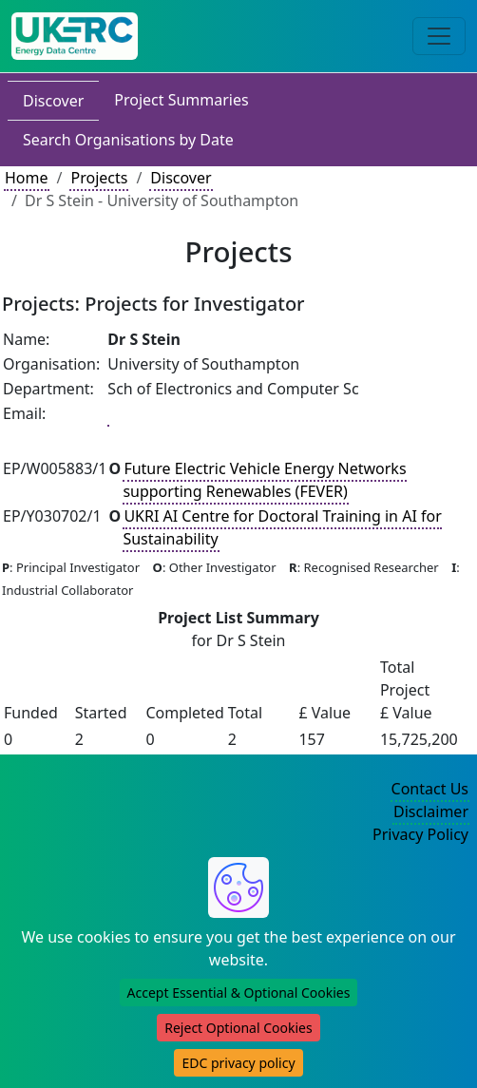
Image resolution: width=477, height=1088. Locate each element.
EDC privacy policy (238, 1063)
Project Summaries (181, 99)
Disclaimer (430, 811)
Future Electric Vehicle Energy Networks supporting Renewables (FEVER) (264, 480)
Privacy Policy (420, 834)
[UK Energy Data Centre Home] (74, 36)
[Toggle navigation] (439, 36)
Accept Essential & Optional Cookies (239, 992)
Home (26, 177)
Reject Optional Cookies (238, 1028)
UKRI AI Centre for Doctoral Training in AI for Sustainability (282, 527)
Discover (53, 100)
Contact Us (429, 788)
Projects (98, 177)
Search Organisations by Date (128, 139)
